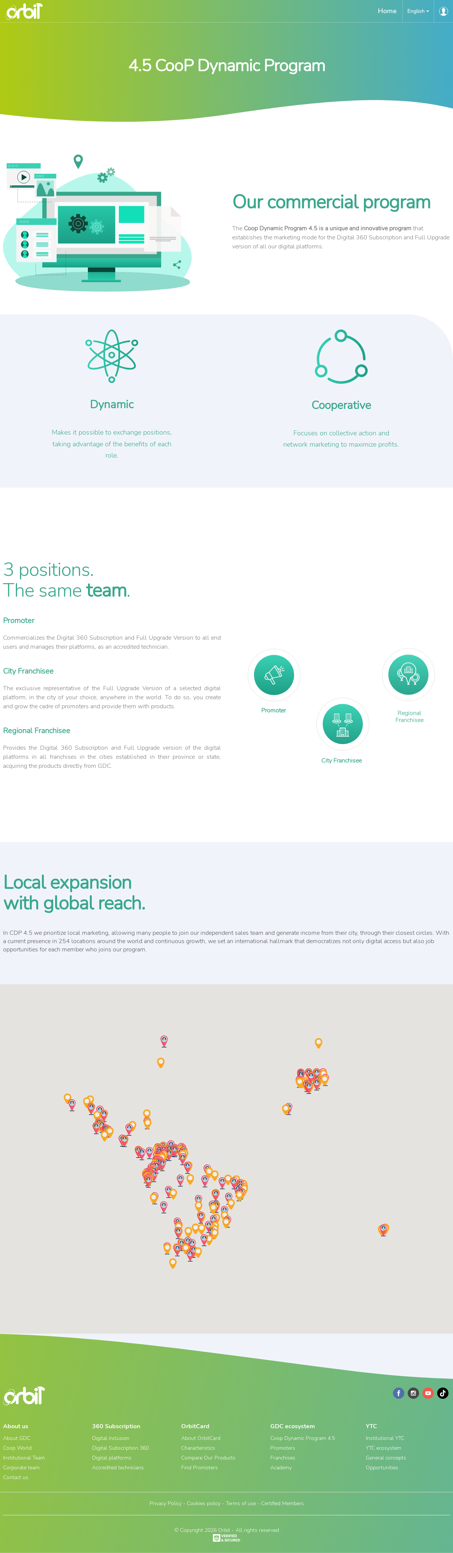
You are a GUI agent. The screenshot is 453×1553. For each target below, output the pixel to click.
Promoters (282, 1448)
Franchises (282, 1457)
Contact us (15, 1477)
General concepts (386, 1457)
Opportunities (382, 1467)
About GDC (16, 1438)
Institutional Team (24, 1457)
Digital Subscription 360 (120, 1448)
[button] (418, 11)
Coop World (17, 1448)
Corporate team (21, 1467)
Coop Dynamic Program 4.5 (302, 1438)
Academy (281, 1467)
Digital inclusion (110, 1438)
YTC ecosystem (383, 1448)
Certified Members (282, 1503)
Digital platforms (111, 1457)
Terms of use (241, 1503)
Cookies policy (203, 1503)
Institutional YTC (385, 1438)
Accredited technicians (118, 1467)
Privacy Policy (165, 1503)
